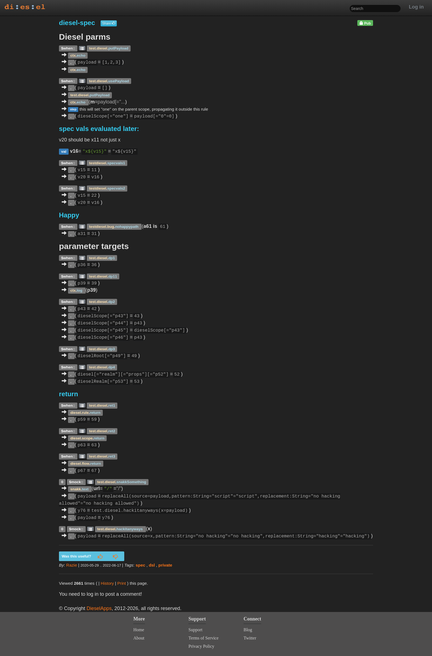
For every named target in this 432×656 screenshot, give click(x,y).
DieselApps (99, 608)
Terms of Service (203, 638)
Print (121, 583)
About (138, 638)
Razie (71, 565)
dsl (152, 565)
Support (195, 629)
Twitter (250, 638)
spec (140, 565)
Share (108, 23)
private (165, 565)
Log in (416, 7)
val (63, 151)
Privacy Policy (201, 646)
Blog (248, 629)
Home (138, 629)
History (107, 583)
